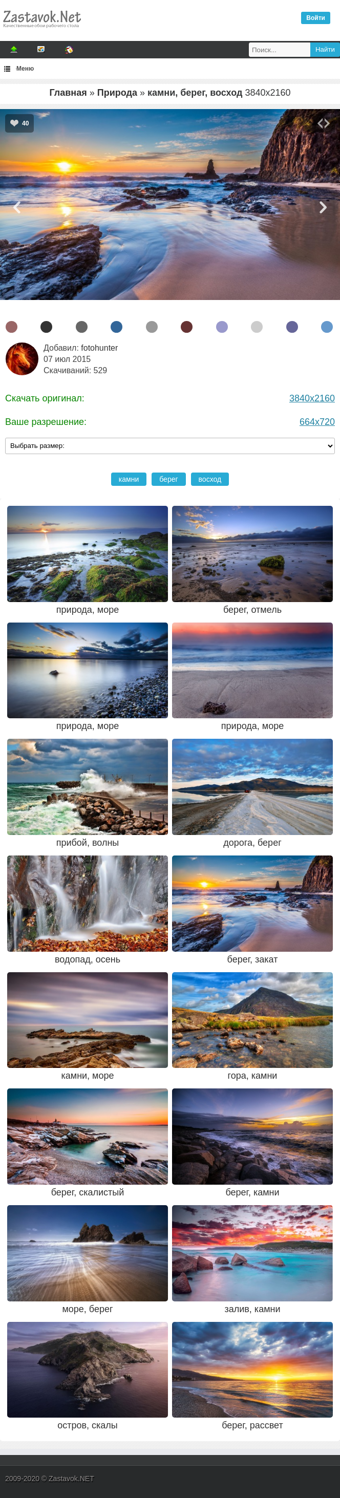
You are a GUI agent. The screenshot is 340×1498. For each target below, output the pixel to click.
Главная (68, 93)
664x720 (317, 422)
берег (168, 479)
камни (129, 479)
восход (210, 479)
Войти (315, 18)
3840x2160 (312, 398)
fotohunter (99, 348)
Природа (117, 93)
